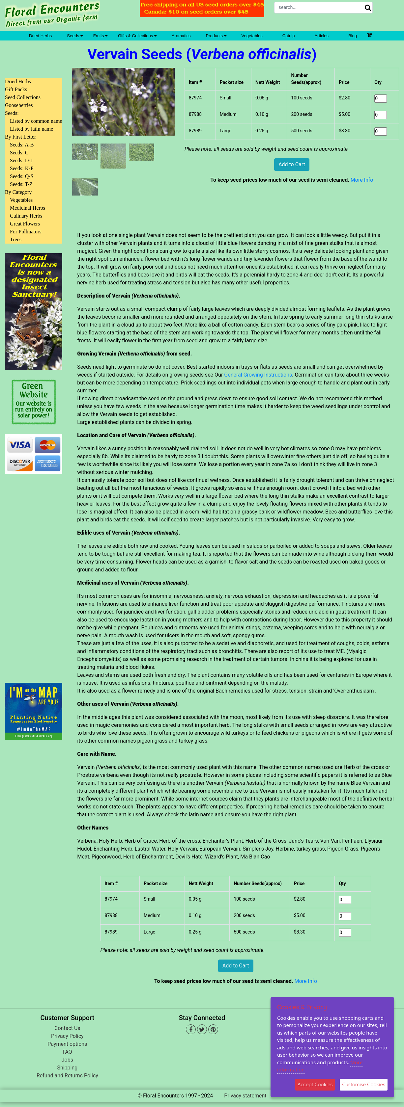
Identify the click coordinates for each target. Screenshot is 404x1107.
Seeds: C (19, 152)
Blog (352, 35)
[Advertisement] (33, 574)
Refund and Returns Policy (67, 1075)
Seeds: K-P (22, 168)
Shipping (67, 1068)
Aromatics (181, 35)
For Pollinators (26, 231)
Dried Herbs (40, 35)
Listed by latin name (31, 129)
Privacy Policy (67, 1036)
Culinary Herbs (26, 216)
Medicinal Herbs (27, 208)
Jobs (67, 1060)
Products (216, 35)
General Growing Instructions (258, 375)
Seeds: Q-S (22, 176)
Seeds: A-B (22, 144)
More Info (362, 180)
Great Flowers (25, 223)
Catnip (288, 35)
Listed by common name (36, 121)
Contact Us (67, 1028)
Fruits (100, 35)
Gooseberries (19, 105)
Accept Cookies (315, 1084)
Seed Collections (23, 97)
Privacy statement (245, 1096)
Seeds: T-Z (21, 184)
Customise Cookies (363, 1084)
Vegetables (252, 35)
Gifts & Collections (137, 35)
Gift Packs (16, 89)
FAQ (67, 1052)
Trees (15, 239)
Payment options (67, 1044)
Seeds (74, 35)
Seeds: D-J (21, 160)
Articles (321, 35)
